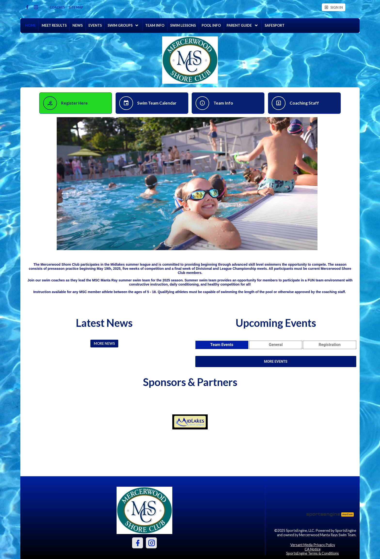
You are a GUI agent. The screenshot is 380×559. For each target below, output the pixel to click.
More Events (275, 362)
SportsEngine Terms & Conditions (312, 553)
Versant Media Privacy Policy (312, 545)
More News (104, 343)
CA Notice (313, 549)
